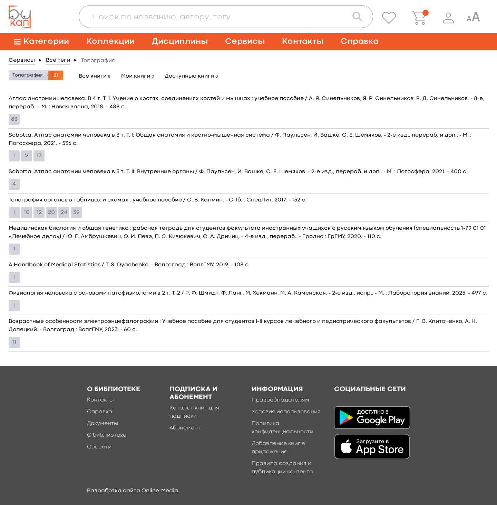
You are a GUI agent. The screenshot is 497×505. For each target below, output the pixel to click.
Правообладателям (280, 400)
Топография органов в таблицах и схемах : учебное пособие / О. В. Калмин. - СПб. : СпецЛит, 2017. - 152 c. (157, 200)
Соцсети (99, 447)
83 (14, 119)
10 (27, 212)
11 (14, 342)
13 (39, 156)
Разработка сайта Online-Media (132, 490)
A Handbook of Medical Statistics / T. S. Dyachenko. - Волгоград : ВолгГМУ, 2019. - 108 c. (129, 265)
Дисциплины (180, 41)
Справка (360, 41)
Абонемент (185, 428)
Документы (102, 423)
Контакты (302, 41)
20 (51, 212)
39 (76, 212)
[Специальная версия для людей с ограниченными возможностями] (473, 18)
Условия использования (286, 411)
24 (64, 212)
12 (39, 212)
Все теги (58, 60)
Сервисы (245, 41)
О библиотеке (106, 435)
